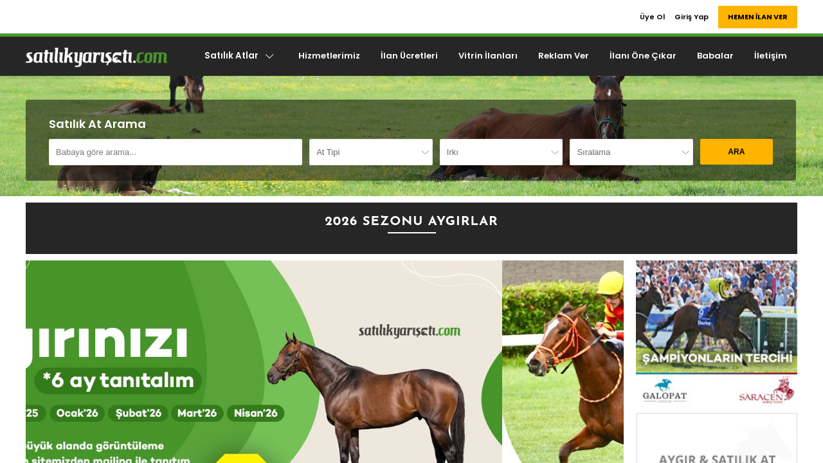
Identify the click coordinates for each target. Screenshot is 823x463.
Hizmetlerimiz (329, 56)
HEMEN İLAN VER (758, 17)
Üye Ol (652, 17)
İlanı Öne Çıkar (643, 56)
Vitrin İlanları (488, 56)
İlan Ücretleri (409, 56)
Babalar (715, 56)
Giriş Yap (691, 17)
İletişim (770, 56)
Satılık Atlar (239, 56)
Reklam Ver (563, 56)
